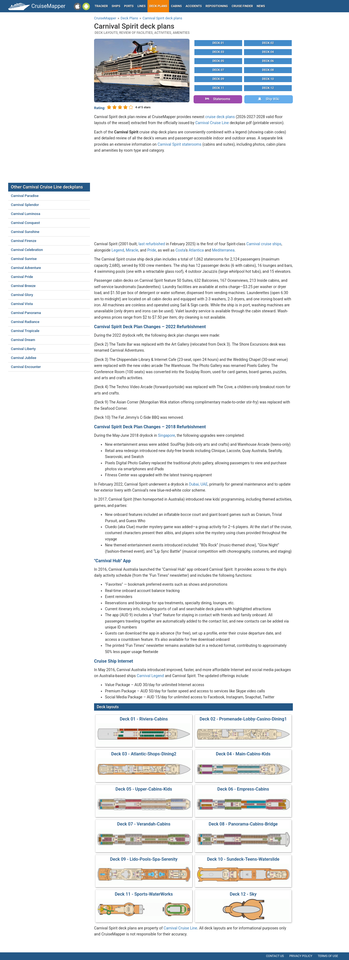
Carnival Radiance (25, 322)
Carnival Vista (22, 304)
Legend (118, 250)
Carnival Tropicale (25, 331)
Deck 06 (268, 61)
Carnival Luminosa (25, 214)
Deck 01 (218, 43)
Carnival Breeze (23, 286)
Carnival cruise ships (264, 244)
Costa (180, 250)
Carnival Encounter (26, 367)
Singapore (166, 435)
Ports (129, 6)
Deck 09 (218, 79)
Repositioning (217, 6)
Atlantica (196, 250)
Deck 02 (268, 43)
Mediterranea (223, 250)
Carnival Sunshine (25, 232)
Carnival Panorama (26, 313)
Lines (141, 6)
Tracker (101, 6)
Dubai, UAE (198, 484)
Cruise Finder (242, 6)
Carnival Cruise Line (212, 123)
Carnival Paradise (24, 196)
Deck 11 (218, 88)
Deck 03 (218, 52)
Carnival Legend (150, 676)
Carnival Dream (23, 340)
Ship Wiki (268, 99)
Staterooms (217, 99)
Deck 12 (268, 88)
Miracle (132, 250)
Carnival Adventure (26, 268)
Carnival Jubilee (23, 358)
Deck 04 (268, 52)
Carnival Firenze (23, 241)
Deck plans (158, 6)
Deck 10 (268, 79)
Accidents (194, 6)
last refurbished (152, 244)
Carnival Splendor (25, 205)
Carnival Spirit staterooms (179, 144)
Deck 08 (268, 70)
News (261, 6)
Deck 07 (218, 70)
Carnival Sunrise (24, 259)
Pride (151, 250)
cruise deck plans (220, 117)
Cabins (176, 6)
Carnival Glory (22, 295)
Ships (116, 6)
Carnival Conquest (25, 223)
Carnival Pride (22, 277)
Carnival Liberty (23, 349)
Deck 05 (218, 61)
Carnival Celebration (27, 250)
